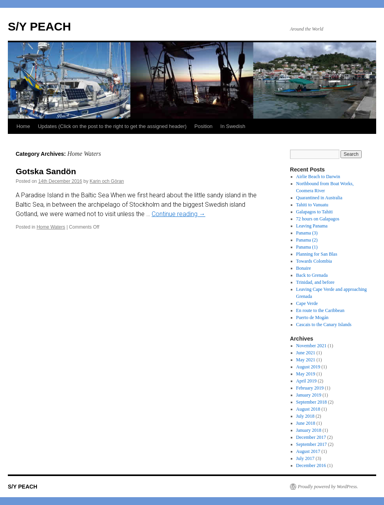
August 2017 (308, 451)
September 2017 (311, 444)
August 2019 (308, 367)
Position (203, 126)
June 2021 (305, 352)
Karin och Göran (107, 181)
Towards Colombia (314, 261)
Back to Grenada (312, 275)
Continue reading (178, 214)
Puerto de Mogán (312, 317)
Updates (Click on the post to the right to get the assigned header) (112, 126)
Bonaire (303, 268)
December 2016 (311, 465)
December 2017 (311, 437)
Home (23, 126)
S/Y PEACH (39, 26)
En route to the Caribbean (320, 310)
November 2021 (311, 345)
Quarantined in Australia (319, 197)
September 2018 (311, 402)
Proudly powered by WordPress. (328, 486)
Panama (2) (307, 240)
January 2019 (308, 395)
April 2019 (306, 381)
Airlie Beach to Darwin (318, 176)
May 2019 (305, 374)
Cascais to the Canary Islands (323, 324)
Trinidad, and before (315, 282)
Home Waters (50, 227)
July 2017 (305, 458)
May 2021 (305, 360)
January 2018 (308, 430)
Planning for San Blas (316, 254)
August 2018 (308, 409)
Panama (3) (307, 233)
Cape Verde (307, 303)
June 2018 (305, 423)
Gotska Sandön (46, 171)
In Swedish (232, 126)
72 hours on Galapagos (317, 219)
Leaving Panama (312, 226)
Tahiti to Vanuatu (312, 204)
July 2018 (305, 416)
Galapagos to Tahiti (314, 212)
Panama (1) (307, 247)
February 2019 (310, 388)
